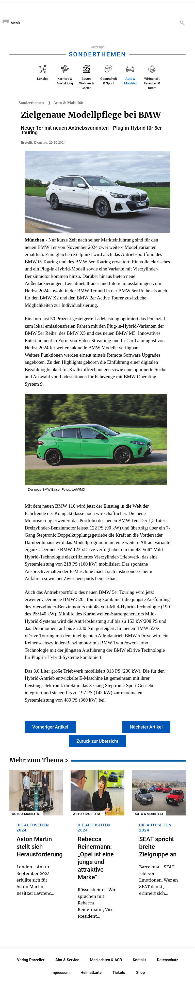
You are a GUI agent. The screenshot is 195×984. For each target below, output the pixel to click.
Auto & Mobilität (68, 103)
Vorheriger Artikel (50, 727)
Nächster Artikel (146, 727)
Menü (15, 23)
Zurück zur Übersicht (97, 741)
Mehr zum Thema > (39, 761)
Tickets (118, 972)
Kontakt (139, 960)
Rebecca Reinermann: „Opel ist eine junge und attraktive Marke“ (96, 858)
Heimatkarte (91, 972)
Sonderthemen (31, 103)
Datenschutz (167, 960)
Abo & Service (67, 960)
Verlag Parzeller (30, 960)
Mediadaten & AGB (106, 960)
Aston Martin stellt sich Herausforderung (40, 847)
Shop (140, 972)
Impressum (60, 972)
